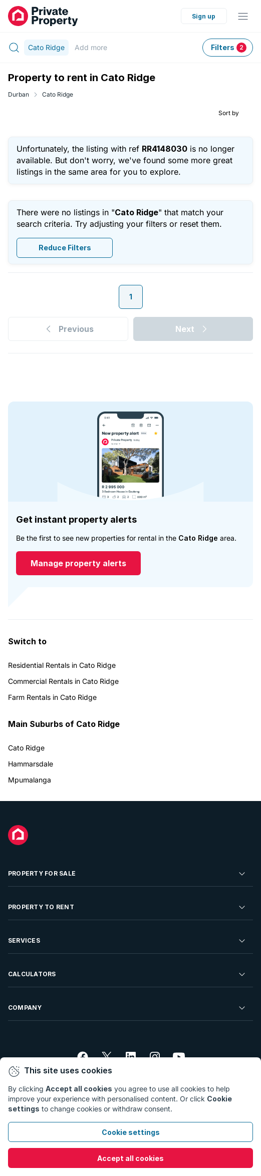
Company (127, 1008)
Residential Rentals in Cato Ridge (62, 665)
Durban (18, 94)
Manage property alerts (78, 563)
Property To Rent (127, 907)
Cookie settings (131, 1132)
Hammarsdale (30, 763)
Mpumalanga (29, 779)
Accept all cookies (130, 1158)
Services (127, 941)
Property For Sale (127, 874)
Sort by (228, 113)
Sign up (203, 16)
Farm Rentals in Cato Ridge (52, 697)
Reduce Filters (65, 247)
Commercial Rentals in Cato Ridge (63, 681)
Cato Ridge (57, 94)
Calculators (127, 974)
